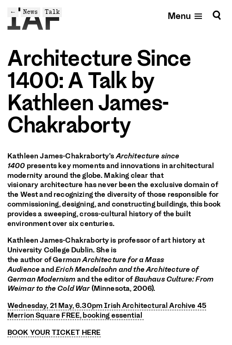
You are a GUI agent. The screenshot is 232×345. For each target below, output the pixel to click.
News (30, 12)
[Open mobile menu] (186, 15)
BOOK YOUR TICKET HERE (54, 332)
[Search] (217, 15)
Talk (52, 12)
